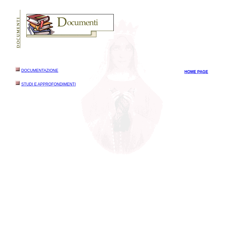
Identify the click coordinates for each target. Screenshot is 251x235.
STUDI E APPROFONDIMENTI (48, 84)
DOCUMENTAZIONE (39, 70)
